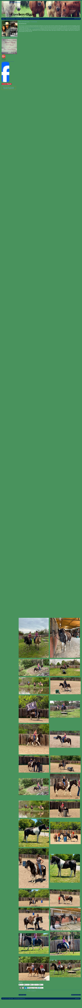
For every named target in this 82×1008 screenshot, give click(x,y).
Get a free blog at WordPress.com (19, 998)
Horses (4, 87)
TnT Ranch (4, 58)
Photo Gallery (26, 18)
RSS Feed (76, 18)
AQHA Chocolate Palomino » (75, 994)
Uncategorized (33, 990)
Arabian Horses (6, 88)
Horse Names (12, 87)
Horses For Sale (19, 18)
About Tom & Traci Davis (10, 18)
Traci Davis (6, 2)
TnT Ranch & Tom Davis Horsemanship (8, 61)
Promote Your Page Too (5, 82)
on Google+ (4, 59)
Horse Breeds (8, 87)
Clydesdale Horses (11, 88)
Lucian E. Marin (10, 998)
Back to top (77, 998)
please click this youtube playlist (34, 28)
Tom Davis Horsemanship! (35, 18)
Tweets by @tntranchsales (6, 85)
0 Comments (33, 21)
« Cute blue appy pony (22, 994)
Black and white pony (24, 21)
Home (3, 18)
